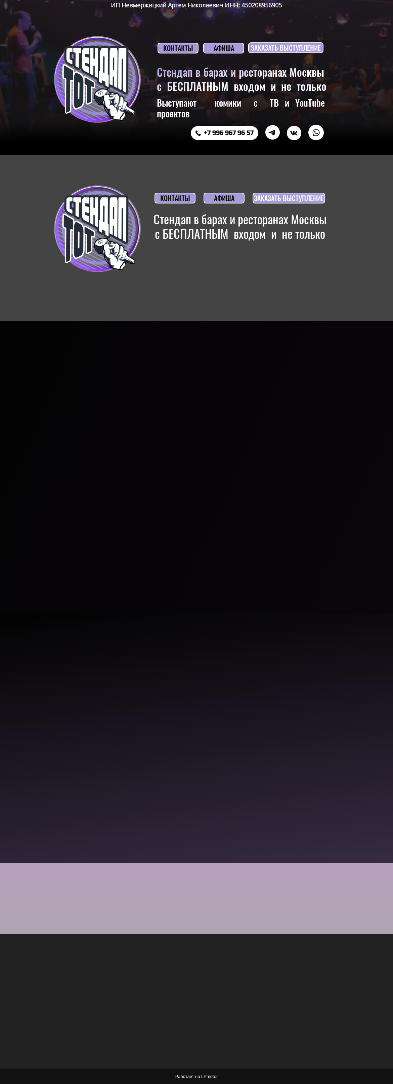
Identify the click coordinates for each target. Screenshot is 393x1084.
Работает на (196, 1076)
